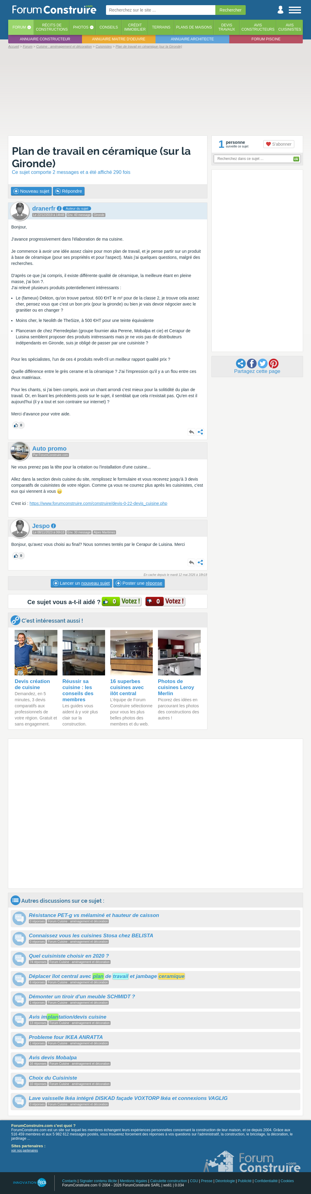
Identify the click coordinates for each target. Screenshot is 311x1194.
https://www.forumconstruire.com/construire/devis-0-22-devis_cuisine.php (98, 503)
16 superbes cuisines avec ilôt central (127, 687)
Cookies (287, 1181)
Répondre (68, 191)
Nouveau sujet (31, 191)
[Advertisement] (155, 91)
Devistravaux (226, 27)
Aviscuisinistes (289, 27)
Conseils (109, 27)
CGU (194, 1181)
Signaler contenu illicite (98, 1181)
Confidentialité (266, 1181)
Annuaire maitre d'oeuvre (118, 39)
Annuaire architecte (192, 39)
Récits (52, 27)
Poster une (139, 583)
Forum (19, 27)
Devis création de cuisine (32, 684)
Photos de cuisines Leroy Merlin (176, 687)
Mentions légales (133, 1181)
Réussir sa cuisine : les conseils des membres (78, 690)
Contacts (69, 1181)
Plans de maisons (194, 27)
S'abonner (278, 144)
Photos (80, 27)
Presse (206, 1181)
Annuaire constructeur (45, 39)
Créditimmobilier (135, 27)
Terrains (161, 27)
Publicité (244, 1181)
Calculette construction (168, 1181)
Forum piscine (265, 39)
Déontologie (225, 1181)
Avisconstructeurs (258, 27)
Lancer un (81, 583)
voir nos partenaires (24, 1150)
